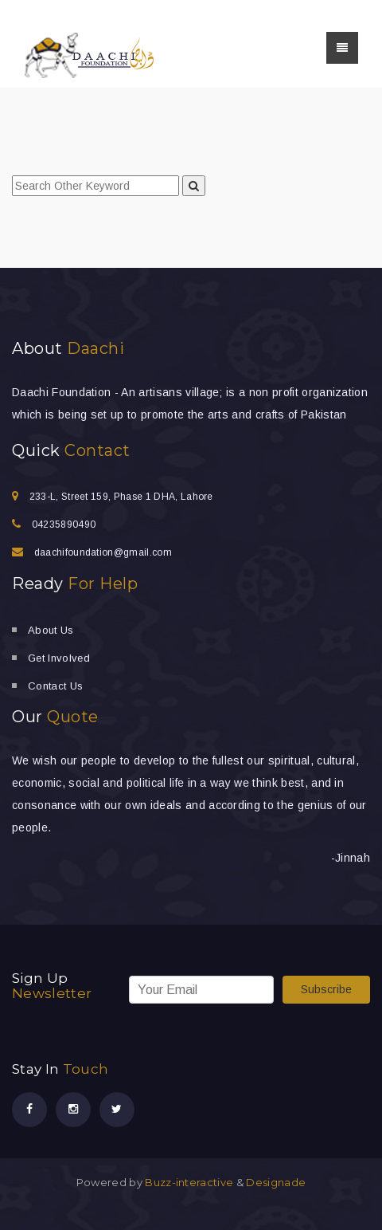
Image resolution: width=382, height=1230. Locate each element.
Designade (276, 1182)
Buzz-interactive (187, 1182)
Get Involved (59, 658)
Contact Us (55, 686)
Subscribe (326, 989)
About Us (51, 630)
